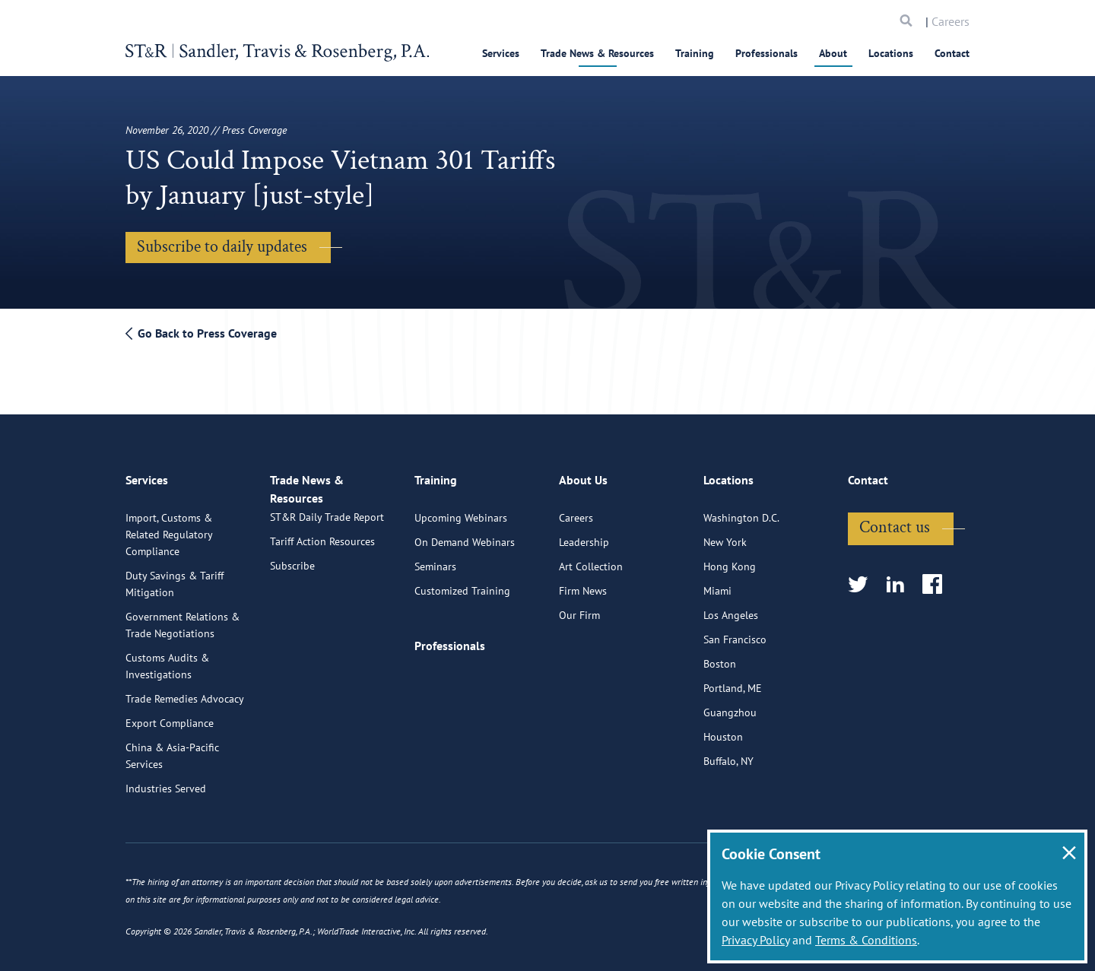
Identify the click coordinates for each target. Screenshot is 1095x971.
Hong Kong (729, 559)
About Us (583, 479)
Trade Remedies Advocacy (184, 691)
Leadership (584, 534)
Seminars (435, 559)
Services (500, 53)
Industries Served (165, 781)
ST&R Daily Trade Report (327, 525)
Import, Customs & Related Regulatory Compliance (168, 527)
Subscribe (292, 574)
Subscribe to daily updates (222, 247)
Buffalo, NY (728, 753)
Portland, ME (732, 680)
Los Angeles (730, 607)
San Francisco (734, 632)
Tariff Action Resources (322, 550)
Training (694, 53)
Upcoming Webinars (460, 510)
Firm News (583, 583)
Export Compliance (169, 715)
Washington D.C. (741, 510)
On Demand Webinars (464, 534)
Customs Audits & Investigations (167, 658)
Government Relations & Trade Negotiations (182, 617)
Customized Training (462, 583)
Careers (951, 21)
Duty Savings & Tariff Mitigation (174, 576)
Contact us (894, 520)
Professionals (766, 53)
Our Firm (579, 607)
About (833, 53)
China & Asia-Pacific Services (172, 748)
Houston (723, 729)
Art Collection (591, 559)
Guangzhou (730, 705)
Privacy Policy (755, 939)
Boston (719, 656)
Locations (890, 53)
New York (725, 534)
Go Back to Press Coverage (201, 333)
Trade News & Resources (597, 53)
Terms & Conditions (866, 939)
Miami (717, 583)
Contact (952, 53)
